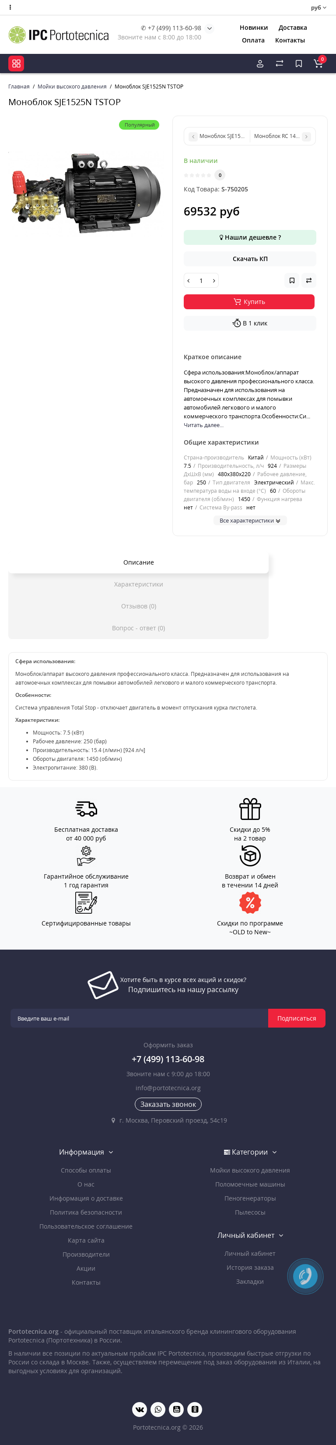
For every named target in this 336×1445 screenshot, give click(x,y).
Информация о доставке (86, 1198)
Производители (86, 1254)
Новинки (254, 27)
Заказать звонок (168, 1104)
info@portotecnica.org (168, 1088)
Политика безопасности (86, 1212)
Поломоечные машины (250, 1184)
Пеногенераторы (250, 1198)
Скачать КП (250, 258)
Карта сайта (86, 1240)
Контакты (290, 40)
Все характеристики (250, 520)
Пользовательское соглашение (86, 1226)
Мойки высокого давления (250, 1170)
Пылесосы (250, 1212)
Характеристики (138, 584)
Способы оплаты (86, 1170)
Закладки (250, 1281)
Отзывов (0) (138, 606)
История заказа (250, 1267)
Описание (138, 562)
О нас (85, 1184)
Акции (86, 1268)
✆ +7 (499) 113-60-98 (171, 28)
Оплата (253, 40)
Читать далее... (204, 425)
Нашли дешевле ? (250, 237)
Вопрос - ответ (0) (138, 628)
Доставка (293, 27)
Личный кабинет (250, 1253)
